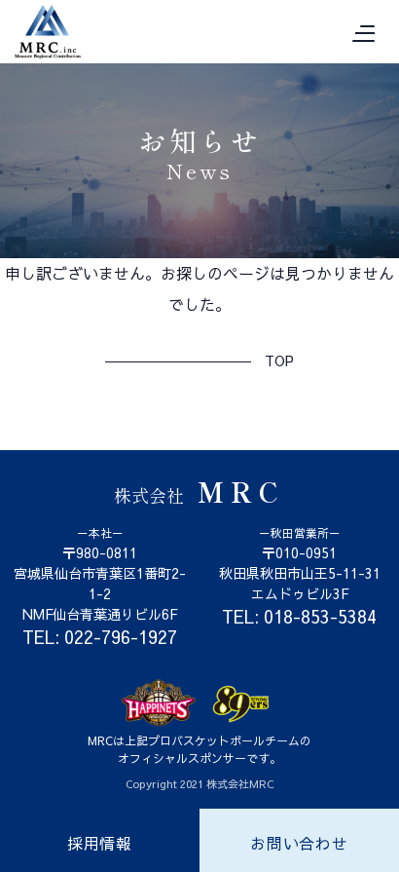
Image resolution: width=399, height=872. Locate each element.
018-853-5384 (320, 616)
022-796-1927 (120, 637)
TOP (279, 360)
